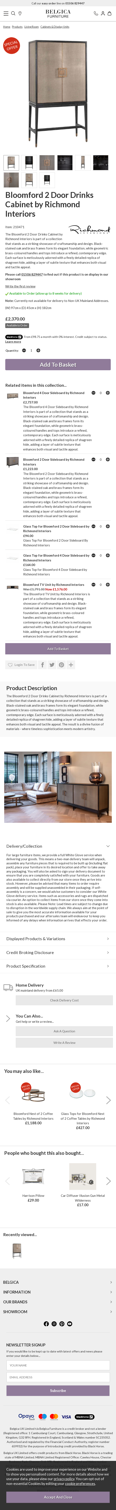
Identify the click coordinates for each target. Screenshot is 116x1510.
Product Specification (25, 966)
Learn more (13, 341)
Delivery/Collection (24, 846)
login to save (21, 665)
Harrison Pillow (33, 1195)
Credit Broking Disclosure (30, 952)
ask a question (64, 1031)
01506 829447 (32, 274)
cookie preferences (80, 1484)
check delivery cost (64, 1000)
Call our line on (58, 3)
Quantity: (12, 350)
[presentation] (7, 1100)
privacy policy (64, 1479)
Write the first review (20, 286)
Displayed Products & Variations (35, 938)
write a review (64, 1042)
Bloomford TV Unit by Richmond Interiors (53, 584)
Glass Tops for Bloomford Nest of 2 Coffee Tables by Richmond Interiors (83, 1118)
